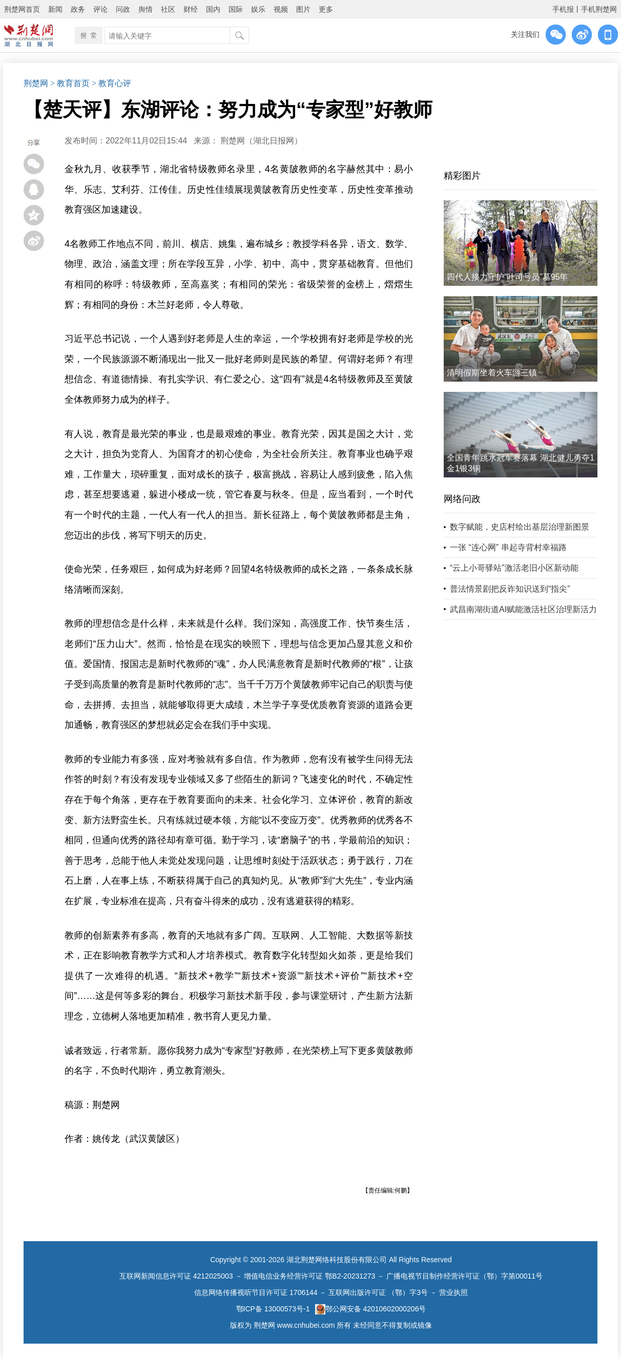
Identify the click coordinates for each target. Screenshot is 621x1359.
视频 (281, 9)
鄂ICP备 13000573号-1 (273, 1309)
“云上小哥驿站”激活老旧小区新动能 (514, 567)
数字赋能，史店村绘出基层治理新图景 (519, 526)
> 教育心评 (111, 83)
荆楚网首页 (22, 9)
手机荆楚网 (599, 9)
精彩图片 (462, 176)
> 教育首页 (70, 83)
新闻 (55, 9)
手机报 (563, 9)
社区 (168, 9)
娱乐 (258, 9)
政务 (78, 9)
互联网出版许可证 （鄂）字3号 (378, 1292)
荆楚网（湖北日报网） (261, 140)
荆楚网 (36, 83)
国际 (236, 9)
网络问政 (462, 499)
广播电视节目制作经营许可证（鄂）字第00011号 (464, 1276)
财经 (190, 9)
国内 (213, 9)
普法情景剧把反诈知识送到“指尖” (510, 588)
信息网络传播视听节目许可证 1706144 (255, 1292)
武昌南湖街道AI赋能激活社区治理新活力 (523, 609)
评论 (100, 9)
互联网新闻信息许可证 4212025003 (176, 1276)
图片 (303, 9)
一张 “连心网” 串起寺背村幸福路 (508, 547)
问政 (123, 9)
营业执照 (453, 1292)
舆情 (145, 9)
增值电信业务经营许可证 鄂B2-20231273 (309, 1276)
